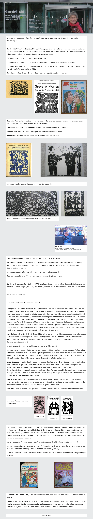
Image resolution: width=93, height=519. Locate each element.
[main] (46, 17)
